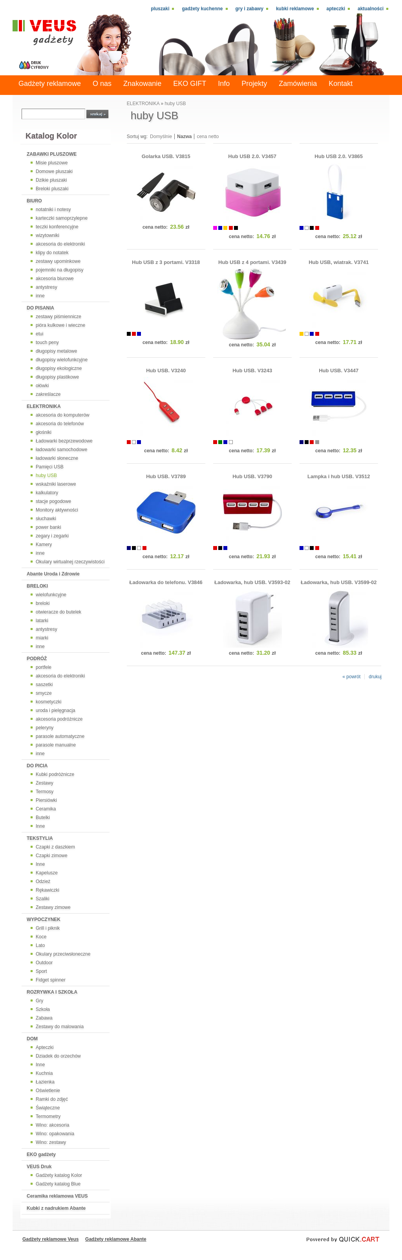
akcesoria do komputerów (63, 415)
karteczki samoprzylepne (62, 218)
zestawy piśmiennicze (58, 316)
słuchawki (46, 518)
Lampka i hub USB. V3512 (338, 476)
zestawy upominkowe (58, 261)
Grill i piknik (48, 928)
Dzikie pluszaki (51, 180)
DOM (32, 1039)
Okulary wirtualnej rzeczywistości (70, 561)
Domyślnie (161, 136)
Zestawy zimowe (53, 907)
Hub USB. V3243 (252, 370)
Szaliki (42, 898)
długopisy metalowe (56, 351)
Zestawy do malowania (60, 1026)
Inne (40, 826)
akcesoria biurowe (55, 278)
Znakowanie (142, 83)
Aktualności (371, 8)
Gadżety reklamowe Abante (115, 1239)
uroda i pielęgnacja (55, 710)
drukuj (375, 676)
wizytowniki (47, 235)
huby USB (46, 475)
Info (224, 83)
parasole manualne (56, 745)
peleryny (44, 727)
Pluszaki (160, 8)
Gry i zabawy (249, 8)
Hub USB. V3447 (338, 370)
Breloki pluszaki (52, 188)
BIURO (34, 201)
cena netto (208, 136)
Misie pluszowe (52, 163)
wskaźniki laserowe (56, 484)
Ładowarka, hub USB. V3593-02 (252, 582)
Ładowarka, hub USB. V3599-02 (338, 582)
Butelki (43, 817)
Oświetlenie (48, 1090)
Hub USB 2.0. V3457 (252, 156)
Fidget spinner (51, 980)
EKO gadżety (41, 1154)
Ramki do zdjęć (52, 1099)
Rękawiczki (47, 890)
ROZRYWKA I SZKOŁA (52, 992)
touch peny (47, 342)
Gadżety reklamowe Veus (50, 1239)
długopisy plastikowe (57, 377)
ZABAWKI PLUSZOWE (52, 154)
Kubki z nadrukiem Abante (56, 1208)
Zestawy (44, 783)
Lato (40, 945)
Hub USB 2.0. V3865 (338, 156)
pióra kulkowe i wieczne (60, 325)
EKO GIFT (189, 83)
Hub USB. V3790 (252, 476)
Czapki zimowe (52, 855)
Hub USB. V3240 (166, 370)
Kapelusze (47, 873)
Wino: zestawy (51, 1142)
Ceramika (46, 809)
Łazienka (45, 1082)
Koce (41, 937)
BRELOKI (37, 586)
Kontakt (341, 83)
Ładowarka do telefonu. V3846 (166, 582)
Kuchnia (44, 1073)
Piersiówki (46, 800)
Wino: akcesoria (52, 1125)
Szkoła (43, 1009)
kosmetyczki (48, 702)
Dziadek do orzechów (58, 1056)
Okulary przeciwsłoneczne (63, 954)
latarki (42, 620)
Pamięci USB (50, 467)
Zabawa (44, 1018)
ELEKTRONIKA (44, 406)
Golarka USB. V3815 (166, 156)
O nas (102, 83)
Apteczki (336, 8)
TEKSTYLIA (40, 838)
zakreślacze (48, 394)
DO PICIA (37, 765)
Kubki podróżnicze (55, 774)
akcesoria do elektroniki (60, 244)
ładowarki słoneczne (57, 458)
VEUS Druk (39, 1166)
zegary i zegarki (52, 536)
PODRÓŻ (37, 658)
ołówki (42, 385)
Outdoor (44, 962)
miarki (42, 638)
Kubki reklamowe (295, 8)
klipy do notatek (52, 252)
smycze (44, 693)
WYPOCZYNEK (43, 919)
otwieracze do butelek (58, 612)
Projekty (254, 83)
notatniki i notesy (53, 209)
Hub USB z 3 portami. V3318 (166, 262)
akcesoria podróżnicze (59, 719)
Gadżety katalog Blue (58, 1184)
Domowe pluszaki (54, 171)
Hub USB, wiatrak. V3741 (339, 262)
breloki (42, 603)
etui (39, 334)
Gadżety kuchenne (202, 8)
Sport (41, 971)
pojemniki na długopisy (59, 270)
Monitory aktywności (57, 510)
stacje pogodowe (53, 501)
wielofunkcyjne (51, 594)
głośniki (43, 432)
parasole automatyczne (60, 736)
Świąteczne (48, 1108)
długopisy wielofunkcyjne (62, 359)
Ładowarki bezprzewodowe (64, 441)
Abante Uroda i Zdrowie (53, 574)
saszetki (44, 684)
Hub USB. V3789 (166, 476)
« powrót (351, 676)
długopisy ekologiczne (59, 368)
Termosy (44, 791)
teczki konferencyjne (57, 226)
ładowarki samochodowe (61, 449)
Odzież (43, 881)
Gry (39, 1000)
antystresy (46, 287)
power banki (48, 527)
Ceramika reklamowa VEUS (57, 1196)
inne (40, 296)
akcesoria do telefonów (60, 423)
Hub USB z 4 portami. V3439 (252, 262)
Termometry (48, 1116)
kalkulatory (47, 492)
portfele (43, 667)
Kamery (44, 544)
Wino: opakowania (55, 1133)
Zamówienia (298, 83)
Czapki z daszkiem (55, 847)
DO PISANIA (40, 308)
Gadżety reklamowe (49, 83)
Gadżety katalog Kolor (59, 1175)
